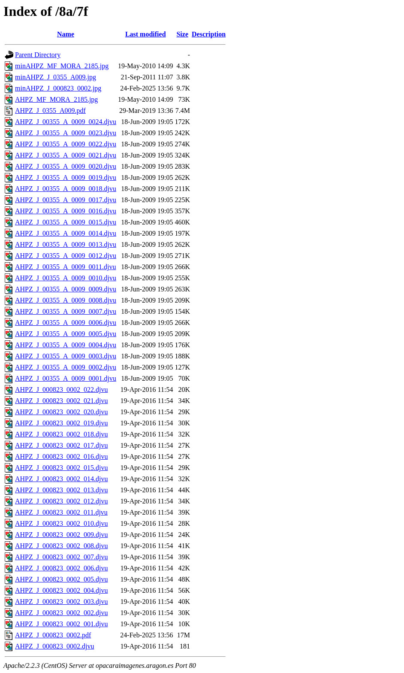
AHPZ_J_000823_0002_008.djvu (61, 545)
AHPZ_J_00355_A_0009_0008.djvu (65, 300)
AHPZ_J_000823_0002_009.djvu (61, 534)
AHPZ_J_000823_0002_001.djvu (61, 624)
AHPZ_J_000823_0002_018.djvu (61, 434)
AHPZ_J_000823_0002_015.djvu (61, 467)
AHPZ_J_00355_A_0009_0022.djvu (65, 144)
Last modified (145, 34)
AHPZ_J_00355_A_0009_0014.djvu (65, 233)
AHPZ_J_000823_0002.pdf (53, 635)
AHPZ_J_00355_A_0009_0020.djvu (65, 166)
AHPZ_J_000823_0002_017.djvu (61, 445)
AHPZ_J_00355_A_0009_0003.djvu (65, 356)
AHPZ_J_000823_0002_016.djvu (61, 456)
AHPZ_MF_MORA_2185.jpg (56, 99)
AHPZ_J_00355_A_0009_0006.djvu (65, 322)
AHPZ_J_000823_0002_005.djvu (61, 579)
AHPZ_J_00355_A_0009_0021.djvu (65, 155)
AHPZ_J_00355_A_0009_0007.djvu (65, 311)
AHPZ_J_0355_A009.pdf (50, 110)
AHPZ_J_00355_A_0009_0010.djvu (65, 278)
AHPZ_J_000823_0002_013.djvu (61, 490)
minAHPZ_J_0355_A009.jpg (55, 77)
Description (209, 34)
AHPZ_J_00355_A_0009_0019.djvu (65, 177)
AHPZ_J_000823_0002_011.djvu (61, 512)
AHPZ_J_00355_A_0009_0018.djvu (65, 188)
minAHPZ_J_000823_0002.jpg (58, 88)
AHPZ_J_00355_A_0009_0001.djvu (65, 378)
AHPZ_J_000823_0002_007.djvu (61, 557)
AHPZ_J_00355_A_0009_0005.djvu (65, 333)
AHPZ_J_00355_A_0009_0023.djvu (65, 132)
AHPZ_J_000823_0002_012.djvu (61, 501)
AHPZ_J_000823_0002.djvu (54, 646)
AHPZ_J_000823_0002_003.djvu (61, 601)
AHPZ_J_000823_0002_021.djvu (61, 400)
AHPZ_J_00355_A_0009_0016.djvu (65, 211)
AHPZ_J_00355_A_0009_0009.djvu (65, 289)
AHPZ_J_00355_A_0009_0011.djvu (65, 266)
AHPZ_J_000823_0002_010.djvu (61, 523)
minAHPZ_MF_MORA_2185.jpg (62, 66)
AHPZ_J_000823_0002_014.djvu (61, 478)
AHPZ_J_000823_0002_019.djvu (61, 423)
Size (182, 34)
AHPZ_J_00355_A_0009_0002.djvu (65, 367)
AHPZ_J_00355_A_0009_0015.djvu (65, 222)
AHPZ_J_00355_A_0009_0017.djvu (65, 199)
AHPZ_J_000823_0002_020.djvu (61, 411)
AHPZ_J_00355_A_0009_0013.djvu (65, 244)
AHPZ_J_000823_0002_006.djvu (61, 568)
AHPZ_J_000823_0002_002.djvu (61, 612)
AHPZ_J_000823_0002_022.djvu (61, 389)
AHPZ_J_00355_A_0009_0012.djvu (65, 255)
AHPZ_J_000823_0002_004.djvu (61, 590)
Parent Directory (37, 54)
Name (65, 34)
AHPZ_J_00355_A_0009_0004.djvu (65, 345)
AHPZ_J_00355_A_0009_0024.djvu (65, 121)
